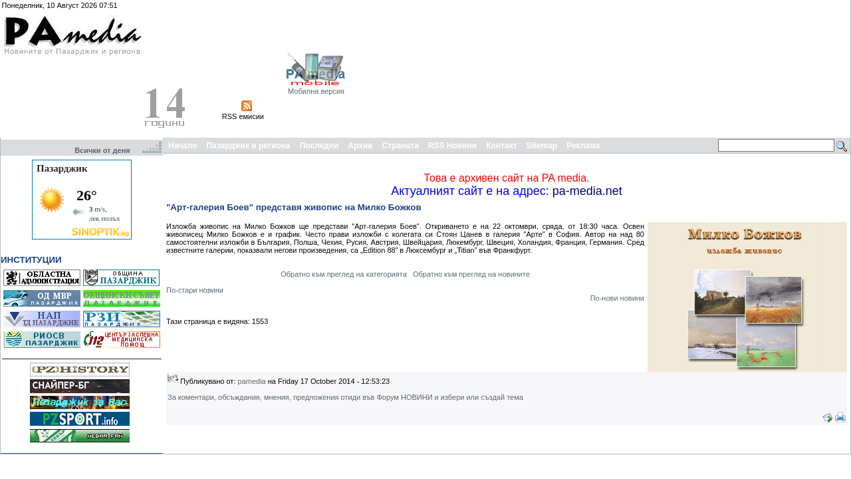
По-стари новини (194, 290)
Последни (319, 145)
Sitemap (542, 145)
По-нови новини (617, 298)
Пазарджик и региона (248, 145)
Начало (182, 145)
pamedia (252, 381)
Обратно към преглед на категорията (344, 274)
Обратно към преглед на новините (471, 274)
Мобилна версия (316, 91)
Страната (400, 145)
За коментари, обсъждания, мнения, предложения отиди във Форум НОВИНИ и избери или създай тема (345, 397)
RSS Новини (452, 145)
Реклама (583, 145)
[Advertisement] (780, 68)
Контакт (501, 145)
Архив (360, 145)
